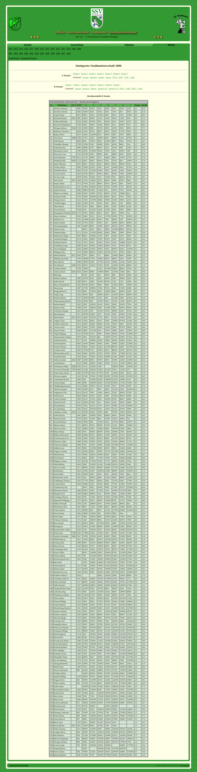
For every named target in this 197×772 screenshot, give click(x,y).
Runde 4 (100, 74)
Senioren (93, 77)
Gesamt (85, 77)
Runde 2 (84, 74)
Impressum (13, 765)
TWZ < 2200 (117, 77)
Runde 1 (76, 74)
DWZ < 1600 (124, 89)
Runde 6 (116, 74)
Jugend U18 (102, 89)
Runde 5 (108, 74)
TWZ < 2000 (129, 77)
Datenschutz (23, 765)
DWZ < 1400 (136, 89)
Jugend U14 (113, 89)
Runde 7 (124, 74)
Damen (101, 77)
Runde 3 (92, 74)
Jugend (108, 77)
